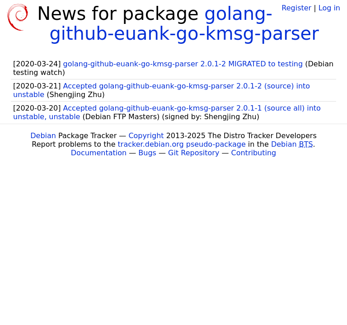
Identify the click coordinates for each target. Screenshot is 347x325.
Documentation (99, 153)
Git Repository (193, 153)
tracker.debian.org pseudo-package (182, 144)
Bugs (147, 153)
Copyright (146, 135)
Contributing (254, 153)
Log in (329, 8)
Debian (43, 135)
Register (296, 8)
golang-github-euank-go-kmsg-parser (184, 23)
